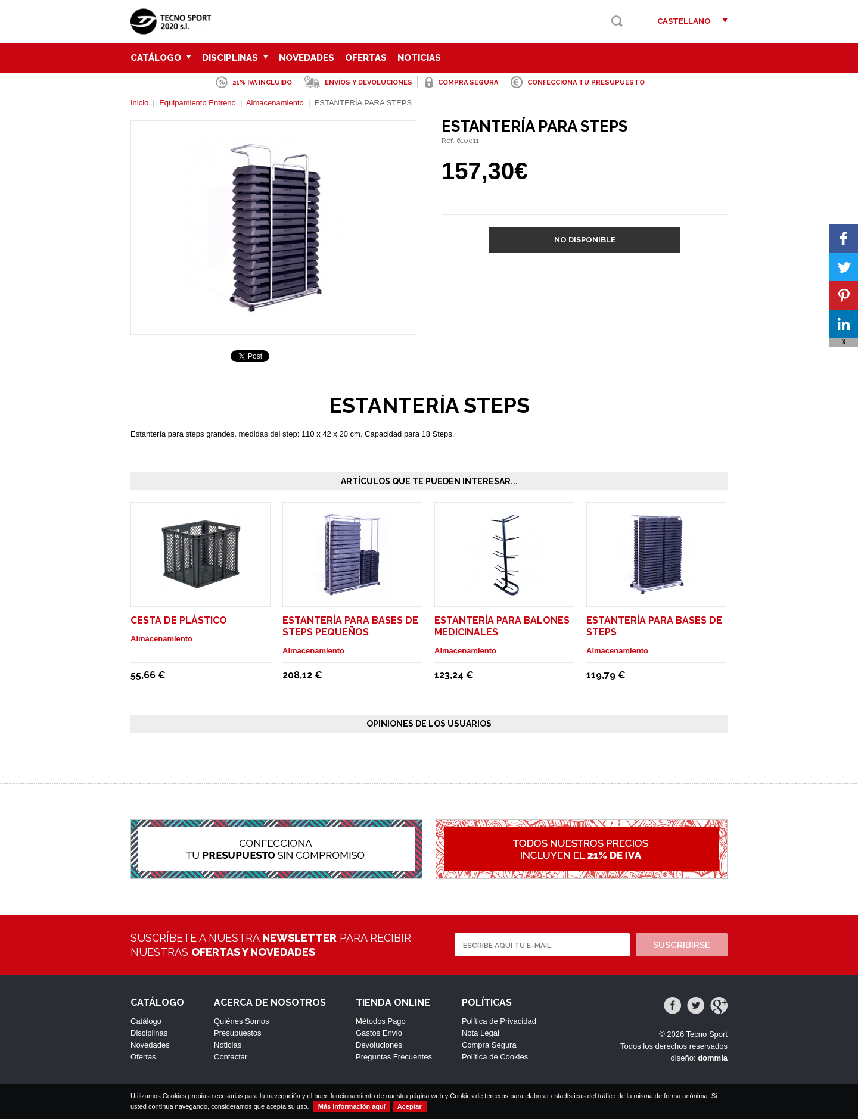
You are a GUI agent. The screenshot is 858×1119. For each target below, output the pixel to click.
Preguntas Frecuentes (394, 1056)
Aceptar (409, 1106)
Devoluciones (379, 1044)
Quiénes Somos (241, 1021)
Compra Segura (489, 1044)
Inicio (139, 102)
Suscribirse (681, 945)
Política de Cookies (495, 1056)
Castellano (684, 21)
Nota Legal (480, 1032)
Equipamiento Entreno (197, 102)
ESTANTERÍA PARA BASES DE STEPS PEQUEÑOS (350, 626)
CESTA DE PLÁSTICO (178, 620)
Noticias (419, 57)
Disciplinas (235, 57)
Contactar (230, 1056)
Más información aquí (352, 1106)
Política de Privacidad (499, 1021)
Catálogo (160, 57)
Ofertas (366, 57)
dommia (713, 1057)
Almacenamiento (276, 102)
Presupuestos (238, 1032)
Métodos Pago (381, 1021)
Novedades (306, 57)
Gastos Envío (379, 1032)
